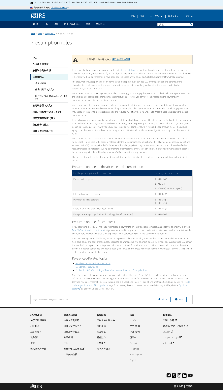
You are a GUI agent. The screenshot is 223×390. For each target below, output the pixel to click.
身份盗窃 (101, 326)
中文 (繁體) (135, 331)
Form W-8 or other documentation (88, 230)
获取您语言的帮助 (121, 59)
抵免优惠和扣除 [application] (72, 24)
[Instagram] (179, 375)
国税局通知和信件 (106, 320)
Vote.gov (168, 343)
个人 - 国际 (40, 83)
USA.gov (168, 331)
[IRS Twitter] (174, 376)
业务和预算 (36, 331)
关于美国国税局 (38, 320)
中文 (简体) (156, 16)
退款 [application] (56, 24)
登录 (189, 16)
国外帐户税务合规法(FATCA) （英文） (51, 97)
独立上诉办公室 (72, 331)
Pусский (134, 343)
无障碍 (189, 386)
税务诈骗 (101, 331)
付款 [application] (46, 24)
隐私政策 (178, 386)
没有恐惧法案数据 (74, 348)
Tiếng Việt (134, 348)
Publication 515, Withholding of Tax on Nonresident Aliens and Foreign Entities (111, 270)
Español (133, 320)
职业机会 (35, 326)
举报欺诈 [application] (100, 24)
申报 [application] (35, 24)
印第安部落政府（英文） (45, 118)
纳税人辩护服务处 (73, 326)
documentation (127, 70)
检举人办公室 (103, 348)
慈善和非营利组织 (42, 70)
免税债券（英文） (42, 124)
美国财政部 (170, 320)
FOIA (66, 343)
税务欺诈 (101, 337)
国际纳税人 (50, 33)
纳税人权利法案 (72, 320)
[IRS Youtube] (190, 375)
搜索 (191, 24)
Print (181, 299)
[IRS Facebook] (169, 375)
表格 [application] (88, 24)
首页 (33, 33)
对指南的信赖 (70, 354)
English (133, 360)
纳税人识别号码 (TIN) (43, 131)
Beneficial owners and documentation (93, 263)
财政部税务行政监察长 (175, 326)
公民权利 (68, 337)
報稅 (40, 33)
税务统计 (35, 337)
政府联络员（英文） (43, 105)
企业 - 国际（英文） (44, 89)
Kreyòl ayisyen (136, 354)
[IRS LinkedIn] (184, 376)
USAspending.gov (172, 337)
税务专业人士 (174, 16)
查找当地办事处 (38, 348)
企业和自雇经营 (40, 64)
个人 (35, 57)
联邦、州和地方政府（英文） (47, 111)
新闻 (142, 16)
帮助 (133, 16)
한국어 (133, 337)
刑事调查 (101, 343)
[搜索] (175, 24)
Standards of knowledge (87, 266)
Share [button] (164, 299)
